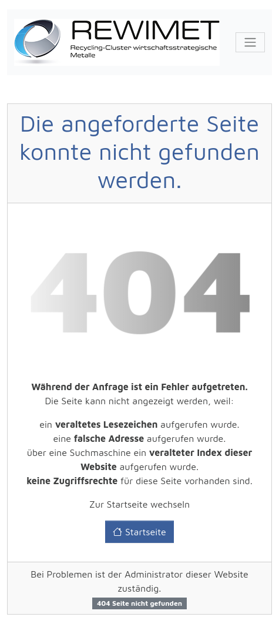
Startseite (139, 531)
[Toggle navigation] (250, 42)
